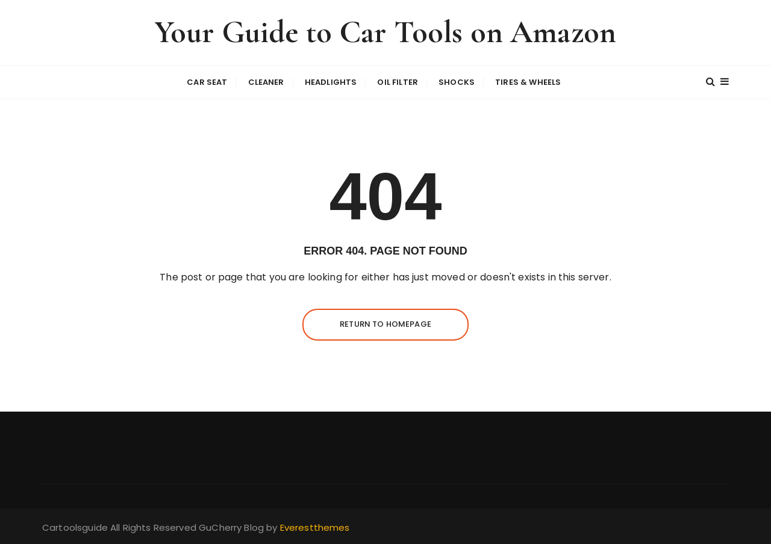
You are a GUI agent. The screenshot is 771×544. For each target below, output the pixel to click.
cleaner (266, 82)
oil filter (397, 82)
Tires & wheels (528, 82)
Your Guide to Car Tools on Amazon (385, 32)
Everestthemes (315, 527)
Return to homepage (385, 324)
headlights (331, 82)
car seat (207, 82)
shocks (457, 82)
